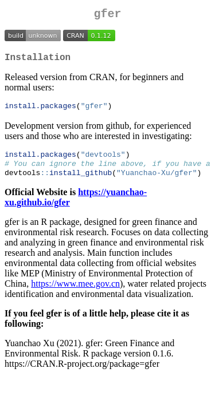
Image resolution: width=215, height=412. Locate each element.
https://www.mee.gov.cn (75, 292)
